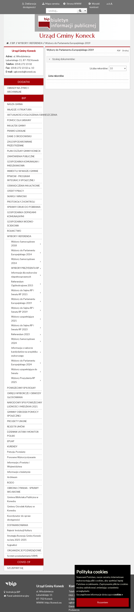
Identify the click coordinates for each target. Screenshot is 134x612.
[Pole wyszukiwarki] (61, 10)
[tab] (88, 59)
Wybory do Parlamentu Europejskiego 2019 (67, 43)
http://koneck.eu (53, 602)
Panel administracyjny (16, 595)
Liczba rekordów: (108, 68)
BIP (13, 43)
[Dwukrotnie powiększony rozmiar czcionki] (111, 3)
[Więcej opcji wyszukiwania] (85, 10)
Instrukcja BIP (12, 592)
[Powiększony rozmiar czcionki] (109, 3)
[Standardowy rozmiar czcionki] (107, 3)
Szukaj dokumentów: (63, 59)
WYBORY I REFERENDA (30, 43)
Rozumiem (102, 602)
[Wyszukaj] (80, 10)
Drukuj (125, 50)
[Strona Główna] (7, 43)
